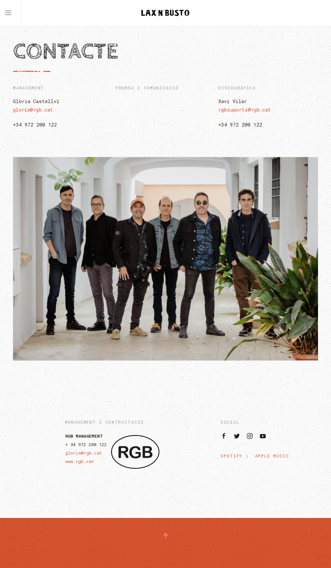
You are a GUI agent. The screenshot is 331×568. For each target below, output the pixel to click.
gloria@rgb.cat (33, 109)
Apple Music (272, 456)
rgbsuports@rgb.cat (244, 109)
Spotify (231, 456)
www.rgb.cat (79, 461)
